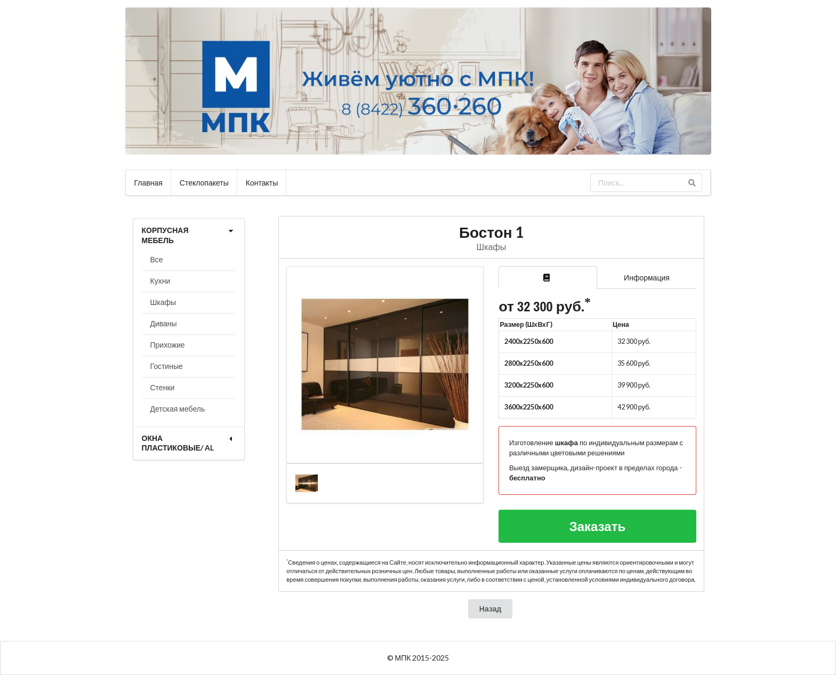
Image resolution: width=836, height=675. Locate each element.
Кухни (160, 280)
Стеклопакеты (204, 182)
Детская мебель (177, 408)
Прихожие (167, 344)
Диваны (163, 323)
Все (156, 259)
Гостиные (166, 366)
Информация (647, 277)
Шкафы (163, 302)
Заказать (597, 526)
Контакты (262, 182)
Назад (490, 608)
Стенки (162, 387)
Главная (148, 182)
